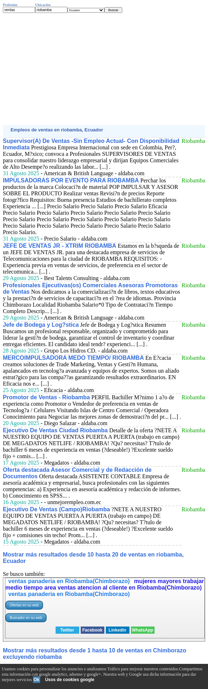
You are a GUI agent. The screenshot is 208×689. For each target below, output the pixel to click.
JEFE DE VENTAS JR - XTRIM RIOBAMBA (59, 246)
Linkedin (117, 630)
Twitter (67, 630)
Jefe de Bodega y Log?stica (41, 325)
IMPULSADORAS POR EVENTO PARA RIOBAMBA (71, 180)
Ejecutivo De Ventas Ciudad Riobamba (55, 430)
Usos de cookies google (69, 679)
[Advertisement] (104, 69)
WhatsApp (142, 630)
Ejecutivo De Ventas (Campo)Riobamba (56, 509)
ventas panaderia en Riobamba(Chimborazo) (69, 581)
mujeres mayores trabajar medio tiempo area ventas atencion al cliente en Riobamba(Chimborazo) (104, 584)
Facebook (92, 630)
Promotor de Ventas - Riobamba (46, 397)
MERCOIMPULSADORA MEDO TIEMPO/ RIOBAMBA (73, 358)
